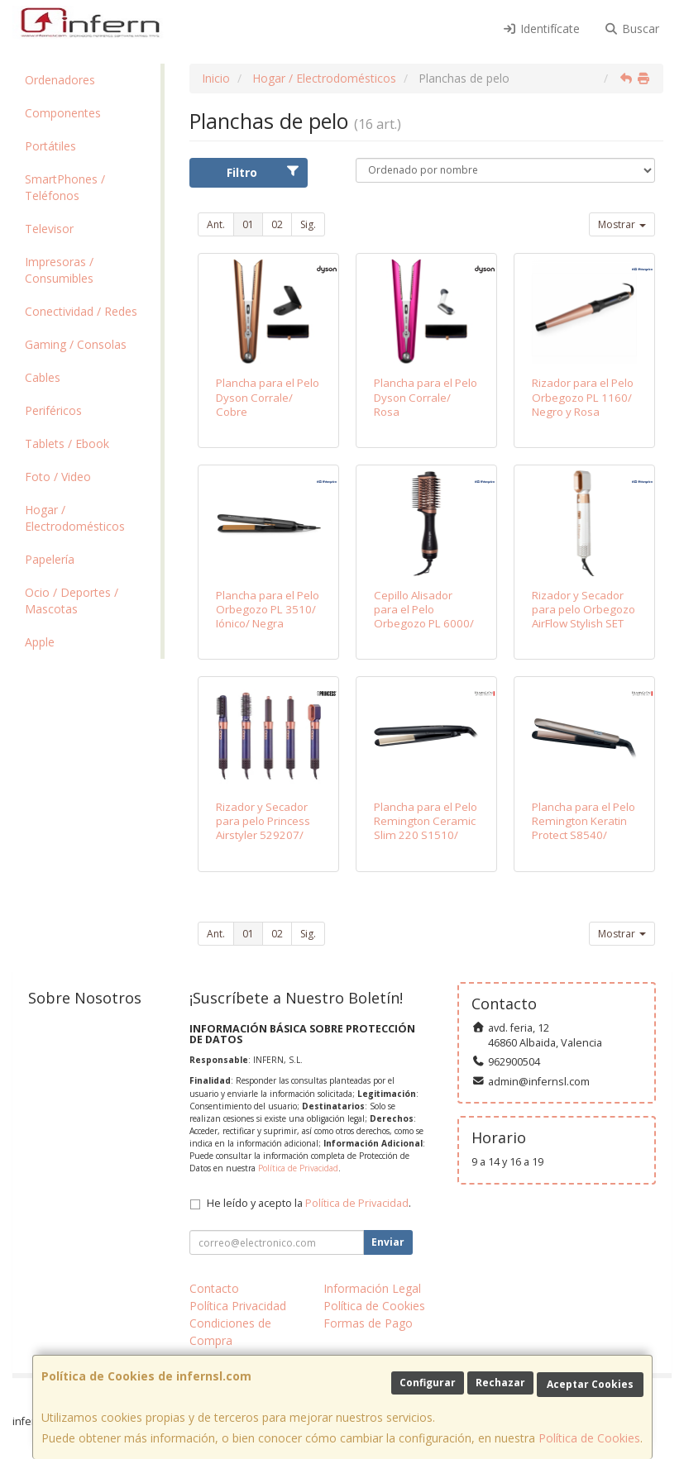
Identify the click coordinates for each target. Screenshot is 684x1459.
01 (248, 224)
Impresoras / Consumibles (59, 270)
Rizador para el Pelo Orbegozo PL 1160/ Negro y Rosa (583, 397)
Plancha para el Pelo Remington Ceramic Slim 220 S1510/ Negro (425, 828)
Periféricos (53, 410)
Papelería (49, 559)
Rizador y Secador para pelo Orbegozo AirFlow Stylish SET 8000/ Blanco (583, 617)
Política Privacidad (237, 1306)
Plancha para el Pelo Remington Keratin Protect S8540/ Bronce (583, 828)
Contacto (214, 1288)
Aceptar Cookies (590, 1384)
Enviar (387, 1242)
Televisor (49, 228)
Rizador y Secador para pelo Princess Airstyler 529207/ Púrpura (263, 828)
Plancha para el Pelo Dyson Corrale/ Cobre (267, 397)
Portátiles (50, 146)
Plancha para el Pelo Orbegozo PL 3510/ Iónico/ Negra (267, 610)
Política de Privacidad (298, 1168)
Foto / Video (58, 476)
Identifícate (541, 28)
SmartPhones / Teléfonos (65, 187)
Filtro (263, 172)
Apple (40, 642)
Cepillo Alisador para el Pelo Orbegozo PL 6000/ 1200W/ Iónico (424, 617)
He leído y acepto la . (309, 1203)
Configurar (427, 1383)
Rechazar (500, 1383)
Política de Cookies (589, 1438)
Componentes (63, 113)
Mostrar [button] (622, 224)
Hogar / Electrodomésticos (75, 518)
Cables (42, 377)
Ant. (216, 224)
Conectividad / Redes (81, 311)
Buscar (632, 28)
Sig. (308, 224)
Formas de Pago (368, 1323)
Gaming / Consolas (76, 344)
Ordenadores (60, 80)
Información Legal (372, 1288)
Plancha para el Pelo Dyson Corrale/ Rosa (425, 397)
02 (277, 224)
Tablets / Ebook (67, 443)
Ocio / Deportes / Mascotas (71, 600)
